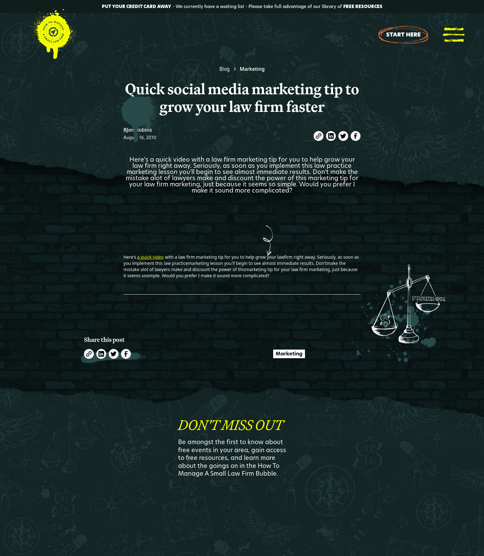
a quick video (150, 257)
